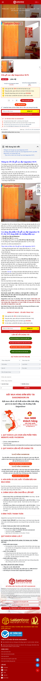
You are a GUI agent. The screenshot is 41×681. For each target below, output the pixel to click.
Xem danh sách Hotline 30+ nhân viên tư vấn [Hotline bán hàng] (20, 342)
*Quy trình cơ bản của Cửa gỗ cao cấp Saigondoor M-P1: (20, 155)
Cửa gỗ (9, 271)
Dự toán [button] (38, 191)
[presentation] (1, 67)
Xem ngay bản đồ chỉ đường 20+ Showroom (20, 463)
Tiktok (3, 672)
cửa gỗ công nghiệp (12, 283)
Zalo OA (4, 675)
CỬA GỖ (12, 8)
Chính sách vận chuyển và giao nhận (9, 658)
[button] (37, 660)
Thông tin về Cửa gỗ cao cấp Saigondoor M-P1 (16, 150)
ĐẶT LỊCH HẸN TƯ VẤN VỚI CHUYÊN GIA (20, 347)
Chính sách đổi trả (5, 656)
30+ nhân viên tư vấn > (24, 126)
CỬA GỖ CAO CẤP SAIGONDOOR (26, 8)
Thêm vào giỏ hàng (27, 100)
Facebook (4, 667)
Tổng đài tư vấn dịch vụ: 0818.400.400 (20, 608)
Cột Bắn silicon (24, 384)
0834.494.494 (20, 104)
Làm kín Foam (4, 384)
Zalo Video (4, 678)
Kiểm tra (27, 387)
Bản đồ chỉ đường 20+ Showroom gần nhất (20, 338)
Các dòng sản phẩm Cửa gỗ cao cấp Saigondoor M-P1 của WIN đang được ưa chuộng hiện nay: (20, 152)
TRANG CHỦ (5, 8)
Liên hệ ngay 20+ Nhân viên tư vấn (20, 604)
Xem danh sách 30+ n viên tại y (20, 475)
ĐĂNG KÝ (30, 111)
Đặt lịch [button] (38, 186)
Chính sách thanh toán (6, 651)
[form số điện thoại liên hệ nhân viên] (20, 107)
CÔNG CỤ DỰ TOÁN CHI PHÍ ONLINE (20, 351)
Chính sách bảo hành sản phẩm (7, 654)
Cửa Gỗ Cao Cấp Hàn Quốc (26, 239)
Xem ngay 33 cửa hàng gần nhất (20, 601)
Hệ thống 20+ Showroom (14, 126)
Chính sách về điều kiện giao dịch (8, 661)
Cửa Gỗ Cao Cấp (28, 164)
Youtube (4, 670)
